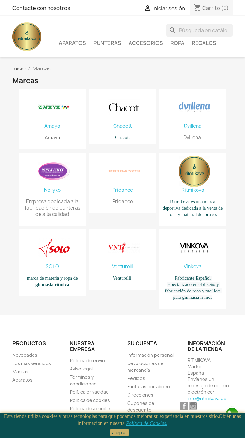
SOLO (52, 266)
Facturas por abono (148, 387)
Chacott (122, 126)
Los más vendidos (31, 363)
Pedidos (136, 378)
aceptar (119, 432)
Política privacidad (89, 392)
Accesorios (146, 43)
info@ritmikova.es (207, 398)
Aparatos (72, 43)
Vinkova (193, 266)
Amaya (52, 126)
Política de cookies (90, 400)
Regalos (204, 43)
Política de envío (87, 360)
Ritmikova (193, 190)
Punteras (107, 43)
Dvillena (193, 126)
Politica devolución (90, 409)
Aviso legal (81, 369)
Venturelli (122, 266)
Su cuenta (142, 343)
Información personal (150, 355)
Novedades (24, 355)
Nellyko (52, 190)
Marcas (20, 372)
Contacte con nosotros (41, 7)
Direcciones (140, 395)
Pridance (122, 190)
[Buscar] (199, 30)
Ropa (177, 43)
